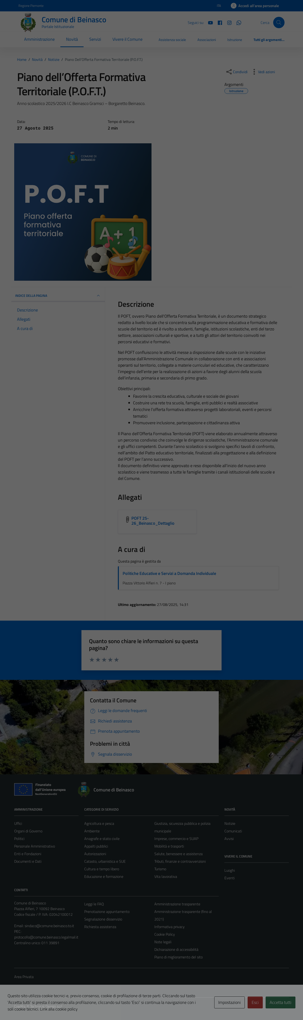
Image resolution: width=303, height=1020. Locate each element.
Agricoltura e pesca (99, 823)
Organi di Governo (28, 831)
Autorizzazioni (95, 854)
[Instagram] (227, 22)
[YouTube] (208, 22)
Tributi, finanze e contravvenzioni (180, 861)
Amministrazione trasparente (177, 904)
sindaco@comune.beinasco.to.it (49, 926)
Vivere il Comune (127, 39)
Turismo (160, 869)
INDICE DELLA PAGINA (58, 295)
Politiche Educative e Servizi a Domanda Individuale (169, 573)
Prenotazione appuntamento (106, 911)
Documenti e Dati (27, 861)
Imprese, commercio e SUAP (176, 838)
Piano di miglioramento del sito (178, 957)
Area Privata (24, 976)
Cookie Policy (164, 934)
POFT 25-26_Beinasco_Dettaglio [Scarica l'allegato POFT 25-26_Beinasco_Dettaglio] (153, 521)
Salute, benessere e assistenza (178, 854)
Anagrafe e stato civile (102, 838)
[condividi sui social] (236, 72)
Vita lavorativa (165, 876)
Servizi (95, 39)
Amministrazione (39, 39)
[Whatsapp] (237, 22)
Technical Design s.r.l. (46, 1006)
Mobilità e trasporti (169, 846)
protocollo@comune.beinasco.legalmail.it (46, 937)
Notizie (229, 823)
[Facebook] (218, 22)
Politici (19, 838)
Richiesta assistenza (100, 927)
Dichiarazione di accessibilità (176, 949)
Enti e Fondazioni (27, 854)
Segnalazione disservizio (103, 919)
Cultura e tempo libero (101, 869)
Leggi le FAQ (94, 904)
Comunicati (233, 831)
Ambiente (92, 831)
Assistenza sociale (172, 39)
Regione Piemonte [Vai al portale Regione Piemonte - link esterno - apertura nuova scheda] (31, 5)
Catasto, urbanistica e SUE (105, 861)
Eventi (229, 878)
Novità (72, 39)
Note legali (162, 942)
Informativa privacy (169, 927)
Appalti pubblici (96, 846)
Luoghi (229, 870)
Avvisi (229, 838)
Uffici (18, 823)
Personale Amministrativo (34, 846)
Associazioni (206, 39)
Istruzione (234, 39)
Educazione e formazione (103, 876)
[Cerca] (279, 22)
